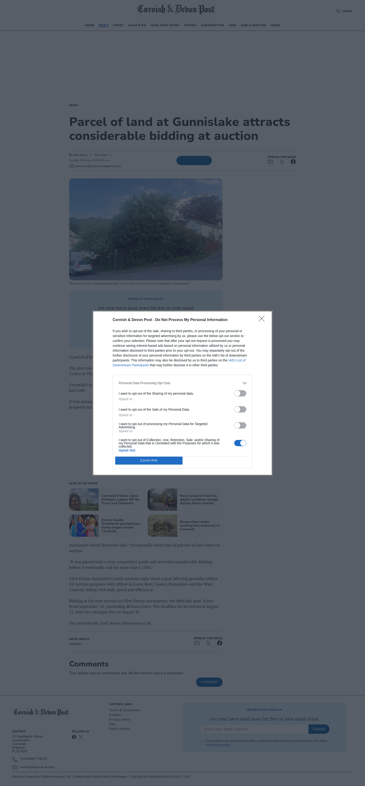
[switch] (240, 393)
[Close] (263, 320)
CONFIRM (149, 460)
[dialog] (182, 393)
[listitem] (182, 383)
